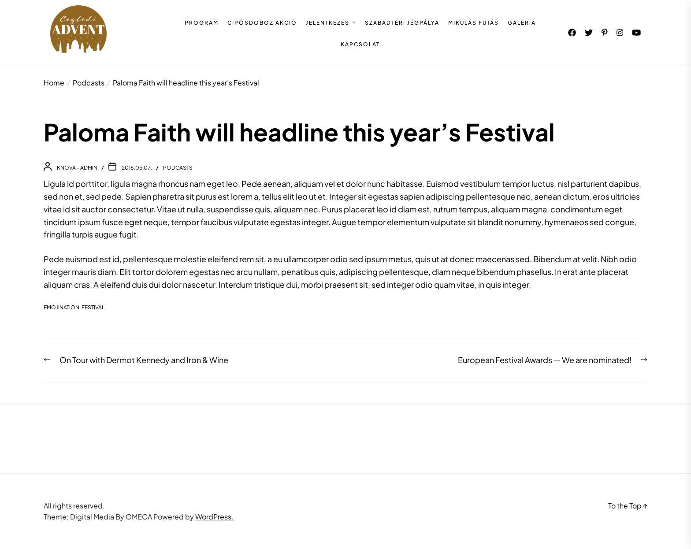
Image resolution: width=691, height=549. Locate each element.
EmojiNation (61, 307)
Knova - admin (77, 167)
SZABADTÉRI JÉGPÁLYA (402, 23)
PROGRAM (202, 23)
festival (93, 307)
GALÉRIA (522, 23)
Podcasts (178, 167)
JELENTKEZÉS (327, 23)
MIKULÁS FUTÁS (473, 23)
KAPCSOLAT (360, 44)
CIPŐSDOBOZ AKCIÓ (262, 23)
